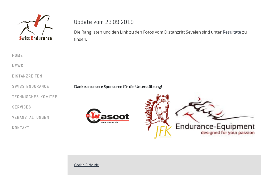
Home (17, 55)
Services (21, 107)
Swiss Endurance (30, 86)
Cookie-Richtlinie (86, 165)
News (17, 65)
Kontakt (20, 127)
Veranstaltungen (30, 117)
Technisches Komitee (34, 96)
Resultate (232, 32)
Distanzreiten (27, 76)
